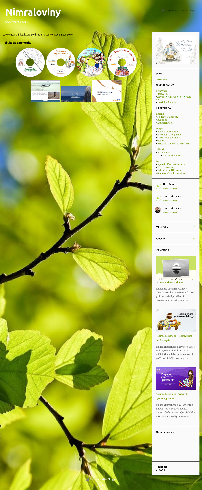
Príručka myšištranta (169, 170)
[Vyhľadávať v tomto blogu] (182, 10)
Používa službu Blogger (101, 479)
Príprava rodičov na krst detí (173, 143)
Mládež (160, 149)
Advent (161, 96)
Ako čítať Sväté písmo (169, 134)
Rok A (160, 94)
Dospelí (160, 128)
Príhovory (161, 91)
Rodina (160, 113)
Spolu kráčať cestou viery (171, 164)
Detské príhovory (167, 102)
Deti (158, 161)
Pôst (180, 96)
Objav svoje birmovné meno (170, 282)
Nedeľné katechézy (167, 116)
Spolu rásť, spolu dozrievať (171, 173)
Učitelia (161, 140)
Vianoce (171, 96)
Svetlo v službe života (169, 137)
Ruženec (162, 119)
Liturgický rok (165, 122)
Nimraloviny (33, 12)
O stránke (161, 79)
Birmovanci (163, 152)
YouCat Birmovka (171, 155)
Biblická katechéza (167, 131)
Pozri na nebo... (165, 167)
